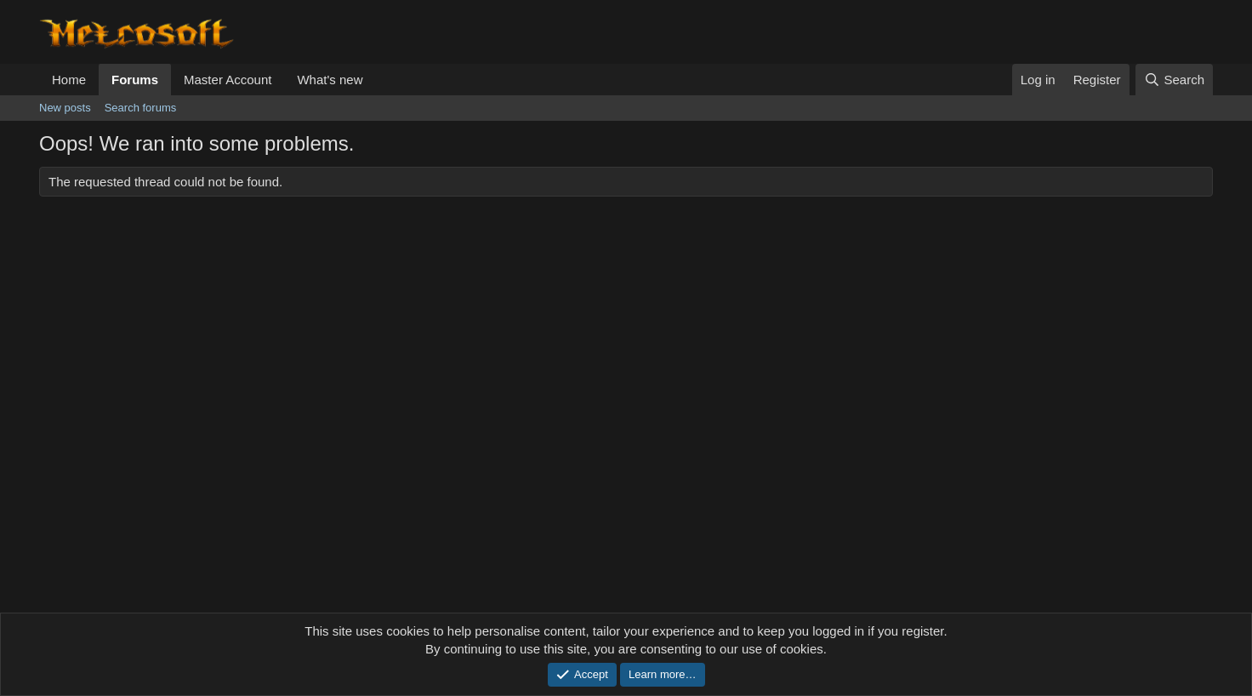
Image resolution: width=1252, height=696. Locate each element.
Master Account (227, 79)
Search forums (141, 107)
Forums (134, 79)
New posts (65, 107)
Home (69, 79)
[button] (376, 79)
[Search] (1174, 79)
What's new (329, 79)
